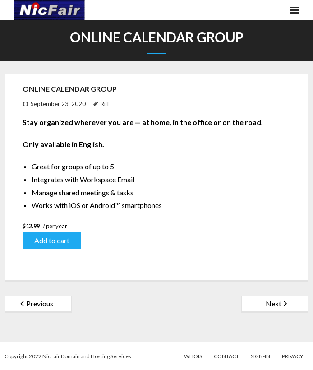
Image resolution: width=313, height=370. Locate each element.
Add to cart (51, 240)
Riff (105, 103)
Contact (226, 356)
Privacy (292, 356)
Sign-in (260, 356)
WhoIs (193, 356)
